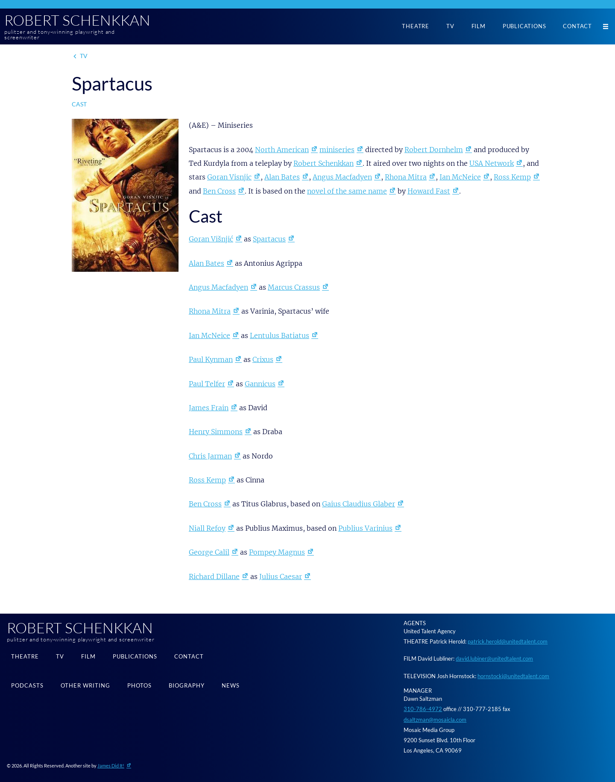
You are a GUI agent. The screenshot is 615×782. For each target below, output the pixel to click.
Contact (577, 26)
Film (479, 26)
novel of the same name (347, 191)
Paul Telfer (207, 383)
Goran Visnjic (229, 177)
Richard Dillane (214, 576)
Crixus (262, 359)
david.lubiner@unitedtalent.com (494, 658)
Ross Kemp (512, 177)
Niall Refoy (207, 528)
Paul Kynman (211, 359)
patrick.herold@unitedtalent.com (508, 641)
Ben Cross (219, 191)
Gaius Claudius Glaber (358, 504)
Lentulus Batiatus (279, 335)
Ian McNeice (460, 177)
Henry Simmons (216, 431)
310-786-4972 (423, 709)
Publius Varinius (365, 528)
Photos (139, 685)
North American (282, 149)
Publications (524, 26)
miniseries (336, 149)
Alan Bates (282, 177)
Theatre (415, 26)
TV (450, 26)
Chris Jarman (210, 456)
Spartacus (269, 239)
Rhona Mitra (406, 177)
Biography (187, 685)
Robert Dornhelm (433, 149)
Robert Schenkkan (77, 20)
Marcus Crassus (294, 287)
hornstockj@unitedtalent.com (513, 676)
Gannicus (260, 383)
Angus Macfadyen (342, 177)
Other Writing (85, 685)
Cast (79, 104)
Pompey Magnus (277, 552)
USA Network (491, 163)
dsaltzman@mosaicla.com (435, 719)
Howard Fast (428, 191)
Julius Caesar (280, 576)
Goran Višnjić (211, 239)
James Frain (208, 407)
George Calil (209, 552)
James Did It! (110, 765)
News (231, 685)
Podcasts (27, 685)
